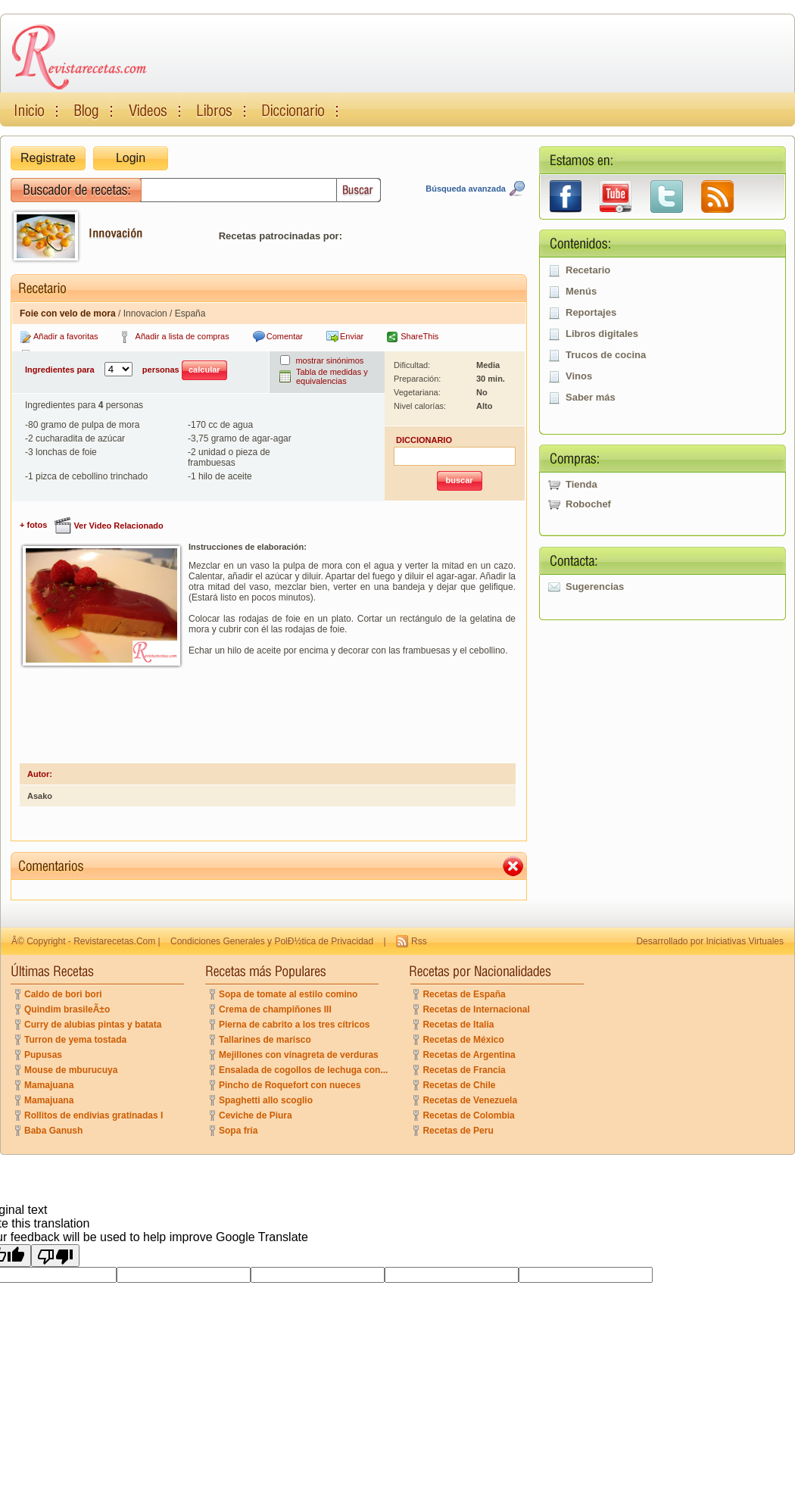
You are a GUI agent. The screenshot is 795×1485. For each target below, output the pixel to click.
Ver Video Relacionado (118, 525)
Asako (39, 795)
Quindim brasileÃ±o (67, 1009)
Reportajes (591, 312)
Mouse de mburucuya (70, 1070)
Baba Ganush (53, 1130)
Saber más (591, 397)
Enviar (351, 336)
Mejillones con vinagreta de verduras (299, 1055)
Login (130, 157)
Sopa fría (238, 1130)
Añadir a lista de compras (182, 336)
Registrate (48, 157)
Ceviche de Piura (255, 1115)
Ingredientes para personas (126, 370)
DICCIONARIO (424, 440)
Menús (581, 291)
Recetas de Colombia (468, 1115)
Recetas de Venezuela (469, 1100)
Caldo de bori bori (63, 994)
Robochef (588, 504)
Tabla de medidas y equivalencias (332, 376)
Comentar (285, 336)
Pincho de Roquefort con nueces (289, 1085)
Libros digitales (602, 333)
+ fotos (33, 524)
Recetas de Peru (457, 1130)
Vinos (579, 376)
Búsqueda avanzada (466, 188)
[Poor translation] (55, 1255)
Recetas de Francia (463, 1070)
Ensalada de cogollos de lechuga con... (303, 1070)
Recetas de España (463, 994)
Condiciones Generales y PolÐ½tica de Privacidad (271, 941)
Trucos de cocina (606, 354)
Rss (419, 941)
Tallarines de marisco (265, 1039)
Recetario (588, 270)
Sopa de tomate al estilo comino (288, 994)
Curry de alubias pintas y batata (92, 1024)
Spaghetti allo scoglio (266, 1100)
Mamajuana (48, 1085)
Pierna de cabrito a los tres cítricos (294, 1024)
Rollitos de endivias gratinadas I (93, 1115)
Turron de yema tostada (75, 1039)
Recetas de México (463, 1039)
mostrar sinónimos (329, 360)
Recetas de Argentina (468, 1055)
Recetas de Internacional (475, 1009)
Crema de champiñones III (275, 1009)
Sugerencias (595, 586)
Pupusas (43, 1055)
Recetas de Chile (458, 1085)
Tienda (581, 484)
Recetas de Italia (458, 1024)
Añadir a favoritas (65, 336)
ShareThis (419, 336)
